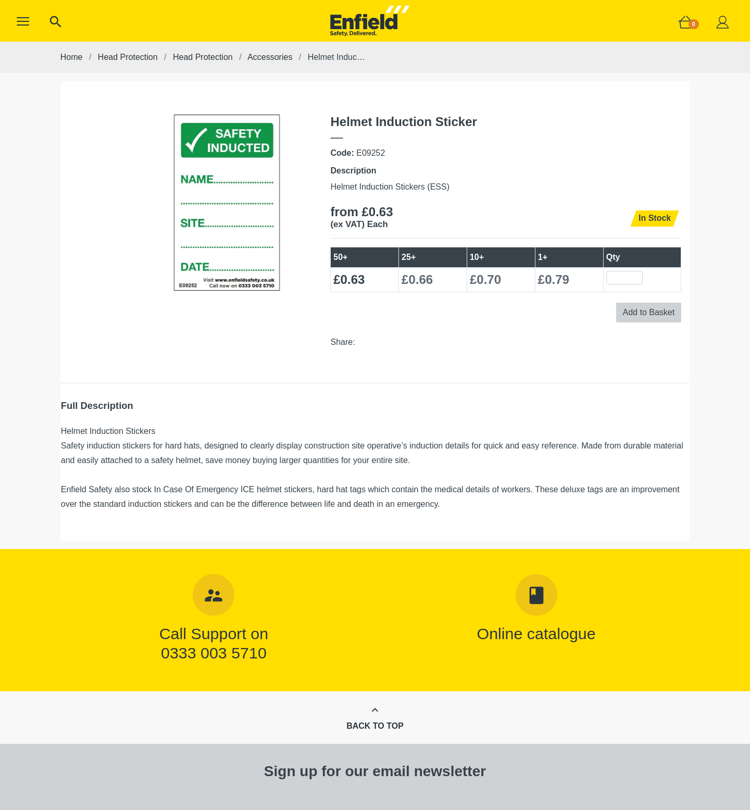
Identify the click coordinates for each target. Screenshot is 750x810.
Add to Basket (649, 312)
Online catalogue (536, 633)
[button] (23, 21)
